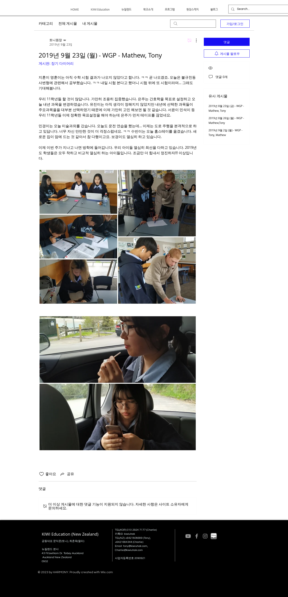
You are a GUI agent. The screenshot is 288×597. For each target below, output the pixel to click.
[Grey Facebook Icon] (196, 536)
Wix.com (107, 572)
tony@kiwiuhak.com (135, 546)
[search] (193, 24)
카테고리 (46, 23)
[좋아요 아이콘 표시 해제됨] (41, 474)
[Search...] (258, 9)
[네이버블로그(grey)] (214, 536)
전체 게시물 (67, 23)
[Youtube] (188, 536)
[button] (100, 9)
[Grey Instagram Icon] (205, 536)
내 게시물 (89, 23)
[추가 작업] (194, 40)
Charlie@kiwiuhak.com (129, 550)
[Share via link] (67, 474)
